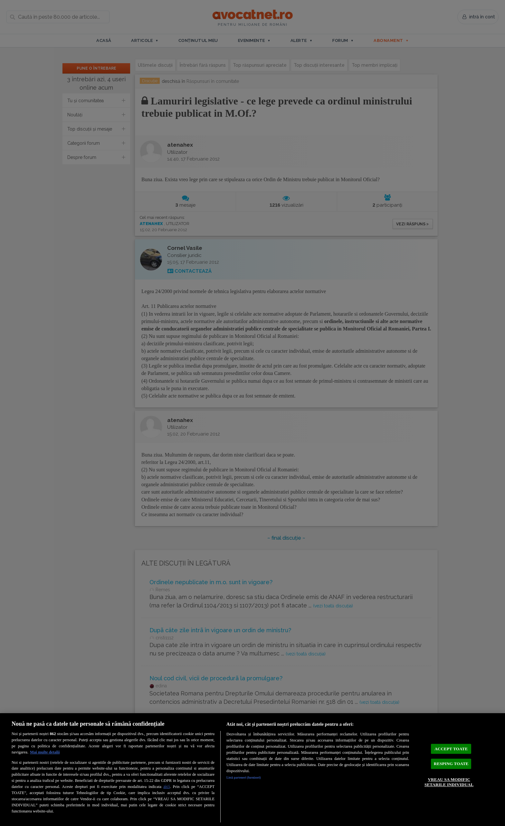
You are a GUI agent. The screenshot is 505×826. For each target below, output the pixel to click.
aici (166, 786)
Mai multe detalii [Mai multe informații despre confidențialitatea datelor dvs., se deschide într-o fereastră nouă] (45, 752)
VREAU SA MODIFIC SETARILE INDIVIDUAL (449, 785)
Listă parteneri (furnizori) (249, 778)
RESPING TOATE (451, 763)
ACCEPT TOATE (451, 744)
